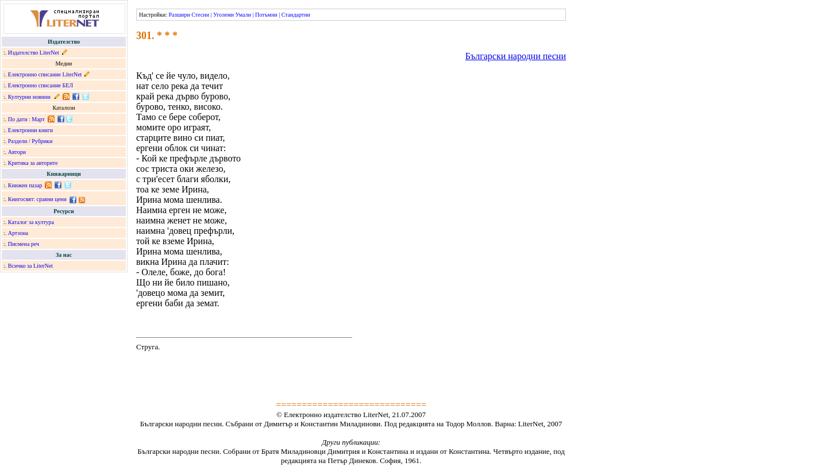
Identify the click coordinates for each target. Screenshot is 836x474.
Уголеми (223, 14)
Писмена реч (23, 244)
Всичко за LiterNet (30, 266)
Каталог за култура (31, 222)
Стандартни (296, 14)
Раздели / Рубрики (30, 141)
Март (38, 119)
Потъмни (266, 14)
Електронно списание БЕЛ (40, 85)
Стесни (200, 14)
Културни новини (29, 97)
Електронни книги (30, 130)
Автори (17, 152)
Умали (243, 14)
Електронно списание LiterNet (45, 74)
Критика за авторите (33, 163)
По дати (18, 119)
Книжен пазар (25, 185)
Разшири (179, 14)
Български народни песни (515, 56)
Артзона (18, 233)
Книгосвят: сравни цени (37, 199)
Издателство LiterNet (33, 52)
